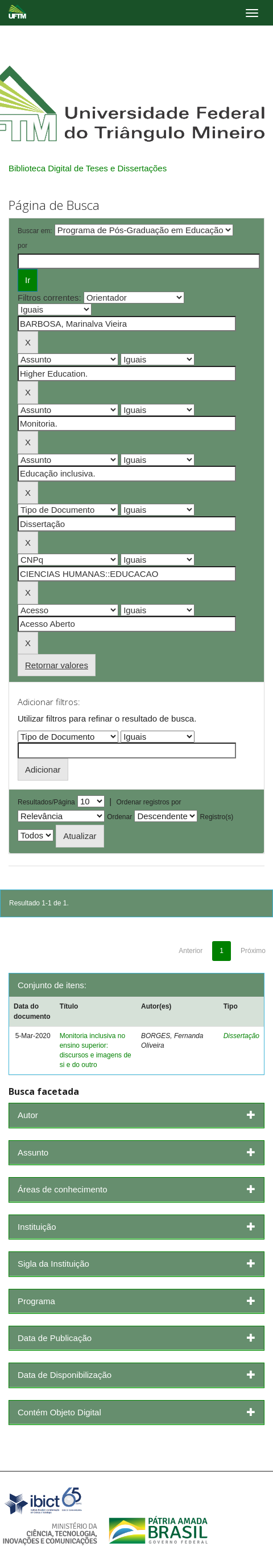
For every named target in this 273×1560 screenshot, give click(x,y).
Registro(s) (217, 817)
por (22, 246)
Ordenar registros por (148, 802)
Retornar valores (56, 665)
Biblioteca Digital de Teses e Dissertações (88, 168)
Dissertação (241, 1036)
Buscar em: (35, 231)
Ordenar (119, 817)
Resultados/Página (46, 802)
